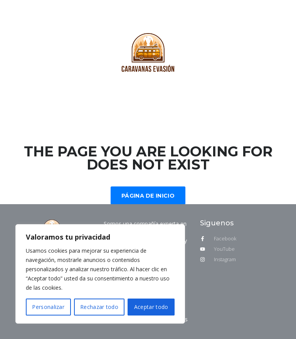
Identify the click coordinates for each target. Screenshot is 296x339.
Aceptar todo (151, 306)
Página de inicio (148, 195)
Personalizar (48, 306)
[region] (100, 274)
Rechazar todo (99, 306)
